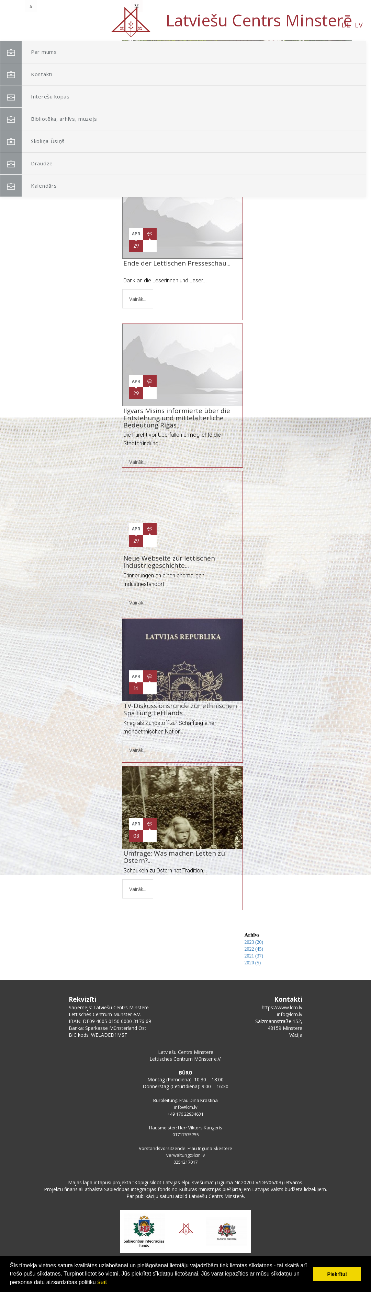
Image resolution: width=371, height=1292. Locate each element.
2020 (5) (252, 962)
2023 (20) (253, 942)
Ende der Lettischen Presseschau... (177, 267)
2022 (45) (253, 949)
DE (69, 25)
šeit (102, 1282)
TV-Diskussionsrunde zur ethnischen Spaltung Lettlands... (180, 709)
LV (82, 25)
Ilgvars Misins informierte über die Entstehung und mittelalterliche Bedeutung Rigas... (176, 418)
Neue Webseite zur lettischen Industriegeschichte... (169, 562)
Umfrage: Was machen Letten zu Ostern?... (174, 857)
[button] (331, 85)
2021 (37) (253, 956)
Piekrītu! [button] (337, 1274)
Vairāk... (137, 298)
